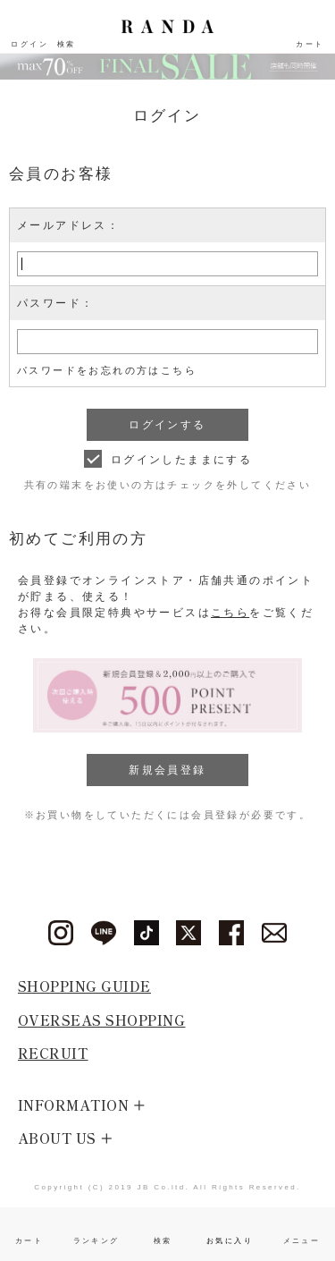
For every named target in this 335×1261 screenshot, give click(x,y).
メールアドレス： (68, 225)
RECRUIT (53, 1053)
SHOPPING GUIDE (84, 986)
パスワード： (55, 303)
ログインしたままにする (181, 459)
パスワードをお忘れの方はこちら (107, 370)
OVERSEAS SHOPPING (102, 1020)
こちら (230, 612)
